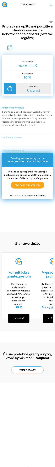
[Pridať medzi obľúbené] (51, 22)
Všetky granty (27, 370)
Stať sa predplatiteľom (27, 185)
